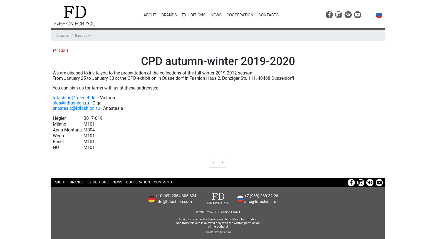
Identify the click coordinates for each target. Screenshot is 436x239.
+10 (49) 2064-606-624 (176, 196)
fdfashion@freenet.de (74, 97)
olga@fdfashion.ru (71, 103)
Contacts (268, 15)
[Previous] (213, 162)
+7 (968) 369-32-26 (261, 196)
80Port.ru (225, 231)
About (149, 15)
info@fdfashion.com (174, 201)
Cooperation (240, 15)
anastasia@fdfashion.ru (76, 108)
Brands (169, 15)
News (216, 15)
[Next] (222, 162)
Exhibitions (193, 15)
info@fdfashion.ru (260, 201)
